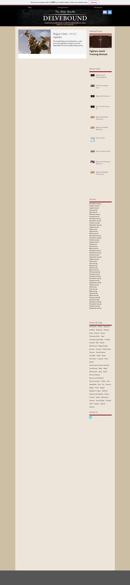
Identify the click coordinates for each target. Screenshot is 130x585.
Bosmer (96, 333)
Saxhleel (104, 391)
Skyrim (107, 394)
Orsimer (108, 384)
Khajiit (91, 362)
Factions (92, 352)
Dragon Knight (103, 346)
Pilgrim (91, 388)
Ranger (102, 388)
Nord (99, 384)
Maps (100, 372)
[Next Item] (108, 41)
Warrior (103, 404)
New (108, 381)
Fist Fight (92, 355)
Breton (103, 333)
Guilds (99, 355)
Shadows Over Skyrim (96, 394)
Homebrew (92, 359)
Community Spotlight (96, 339)
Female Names (100, 352)
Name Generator (94, 381)
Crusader (107, 339)
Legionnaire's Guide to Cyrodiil (99, 365)
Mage (100, 368)
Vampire (96, 404)
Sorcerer (92, 397)
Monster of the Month (96, 378)
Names (103, 381)
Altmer (100, 327)
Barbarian (99, 330)
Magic (105, 368)
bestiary (91, 407)
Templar (108, 400)
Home (104, 355)
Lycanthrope (93, 368)
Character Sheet (94, 336)
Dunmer (92, 349)
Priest (97, 388)
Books (91, 333)
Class (102, 336)
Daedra (102, 343)
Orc (103, 384)
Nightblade (92, 384)
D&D (97, 343)
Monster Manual (94, 375)
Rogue (99, 391)
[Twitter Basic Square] (90, 417)
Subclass (92, 400)
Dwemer (98, 349)
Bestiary (106, 330)
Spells (98, 397)
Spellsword (104, 397)
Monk (105, 372)
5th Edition (93, 327)
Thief (91, 404)
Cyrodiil (91, 343)
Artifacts (92, 330)
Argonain (107, 327)
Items (106, 359)
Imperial (100, 359)
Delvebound (93, 346)
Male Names (93, 372)
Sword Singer (100, 400)
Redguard (92, 391)
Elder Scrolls (107, 349)
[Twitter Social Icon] (110, 12)
